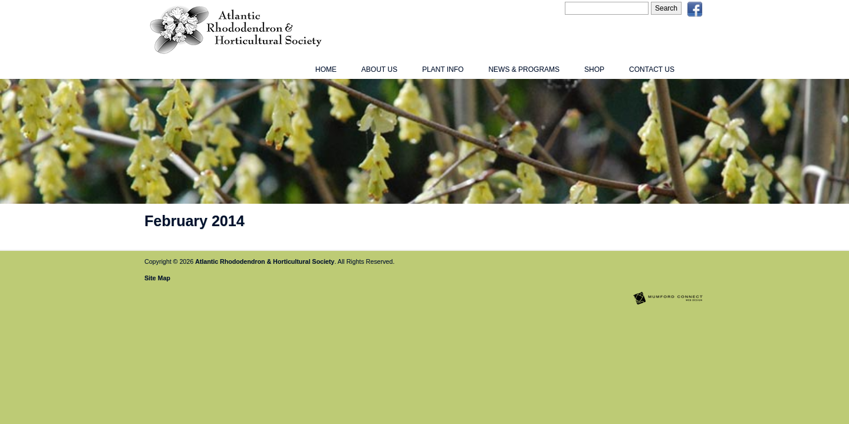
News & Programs (524, 69)
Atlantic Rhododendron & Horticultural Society (264, 261)
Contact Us (651, 69)
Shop (594, 69)
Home (326, 69)
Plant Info (442, 69)
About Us (379, 69)
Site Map (157, 277)
